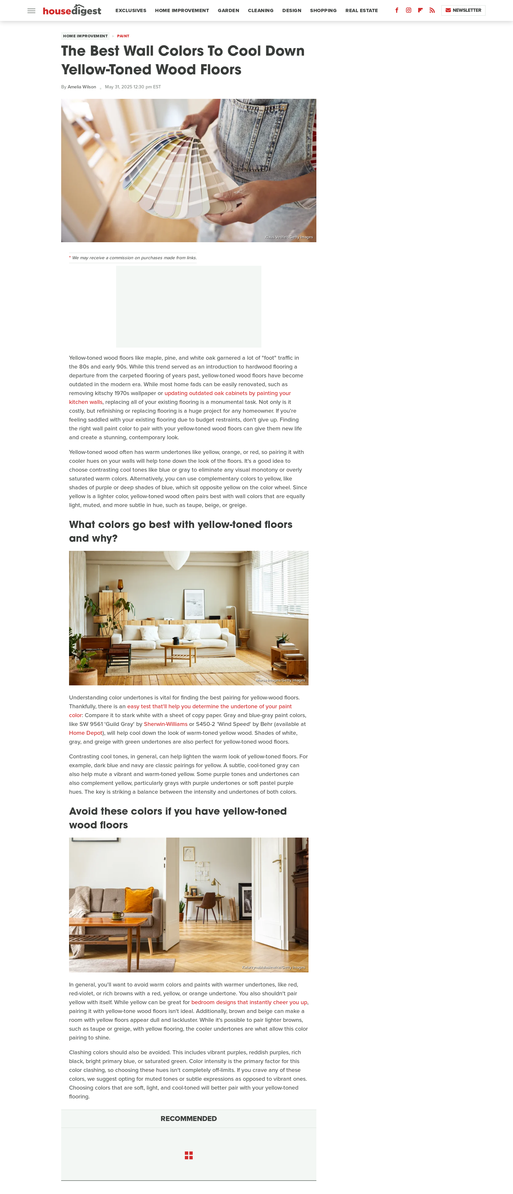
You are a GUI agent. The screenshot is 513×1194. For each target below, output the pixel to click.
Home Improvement (182, 10)
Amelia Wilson (82, 86)
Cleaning (261, 10)
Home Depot (85, 733)
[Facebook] (396, 11)
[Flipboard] (420, 11)
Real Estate (361, 10)
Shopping (323, 10)
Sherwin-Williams (165, 724)
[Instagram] (408, 11)
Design (291, 10)
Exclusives (130, 10)
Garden (228, 10)
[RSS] (432, 11)
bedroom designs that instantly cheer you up (249, 1002)
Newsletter (463, 10)
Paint (123, 36)
